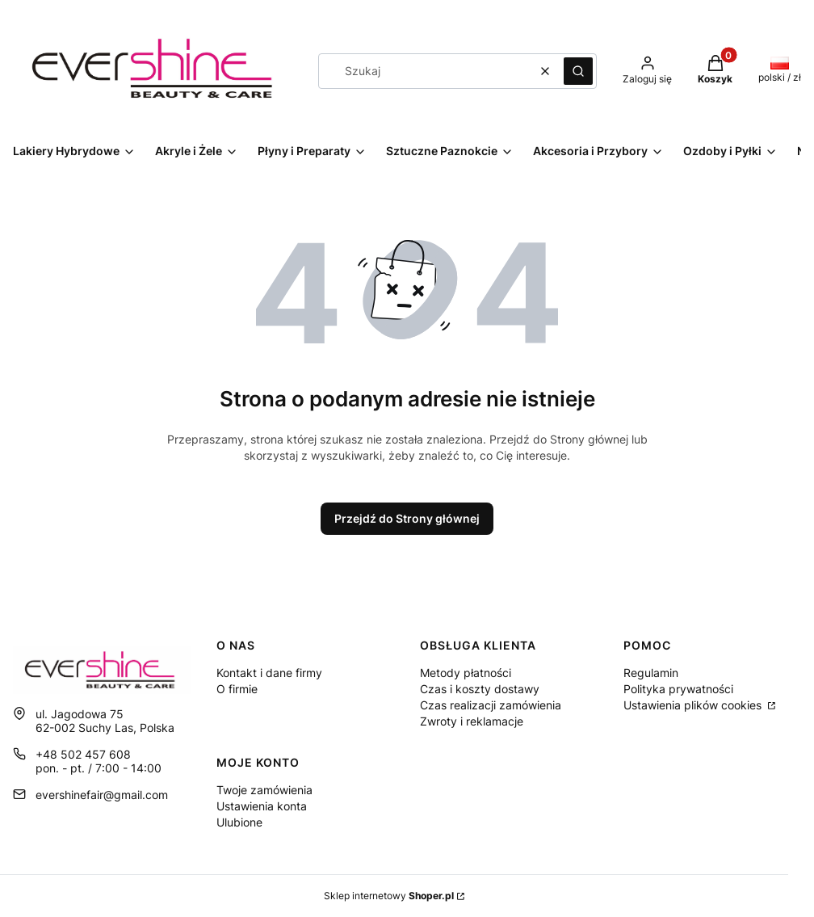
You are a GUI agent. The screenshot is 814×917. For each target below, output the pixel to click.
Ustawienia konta (261, 806)
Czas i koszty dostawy (479, 689)
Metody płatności (465, 672)
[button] (578, 71)
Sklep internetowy (389, 896)
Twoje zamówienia (264, 790)
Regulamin (650, 672)
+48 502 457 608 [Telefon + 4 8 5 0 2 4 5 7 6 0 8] (83, 754)
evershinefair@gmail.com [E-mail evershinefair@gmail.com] (102, 794)
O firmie (237, 689)
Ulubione (239, 822)
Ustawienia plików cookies (694, 705)
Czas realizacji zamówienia (490, 705)
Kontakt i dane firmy (269, 672)
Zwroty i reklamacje (471, 721)
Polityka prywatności (678, 689)
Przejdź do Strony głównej (407, 518)
